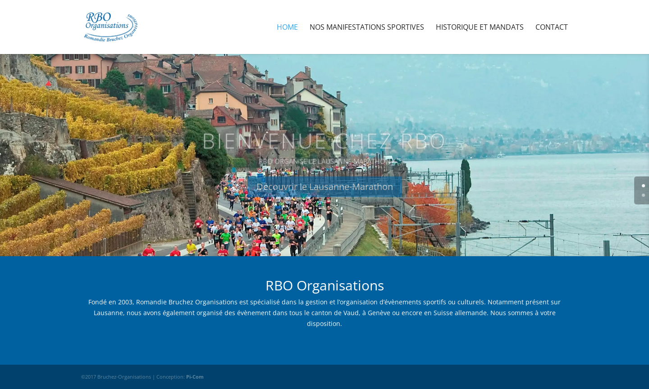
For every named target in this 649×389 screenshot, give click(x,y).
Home (287, 28)
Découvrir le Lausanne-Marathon (324, 193)
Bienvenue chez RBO (324, 147)
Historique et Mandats (480, 28)
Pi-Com (195, 376)
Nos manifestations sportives (367, 28)
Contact (551, 28)
